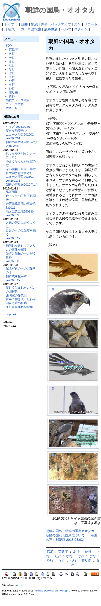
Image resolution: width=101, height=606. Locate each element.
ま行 (12, 77)
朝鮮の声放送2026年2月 (22, 142)
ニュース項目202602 (20, 134)
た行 (12, 65)
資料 (12, 96)
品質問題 (12, 192)
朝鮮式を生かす (16, 276)
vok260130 (13, 215)
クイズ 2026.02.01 (18, 126)
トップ (9, 24)
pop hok (11, 314)
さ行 (12, 61)
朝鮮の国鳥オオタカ (79, 531)
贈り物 (13, 92)
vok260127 (13, 280)
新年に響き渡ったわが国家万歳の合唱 (21, 301)
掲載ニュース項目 (18, 100)
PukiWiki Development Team (51, 590)
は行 (12, 73)
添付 (77, 24)
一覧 (21, 29)
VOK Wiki (12, 146)
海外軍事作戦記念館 (19, 307)
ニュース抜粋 (15, 104)
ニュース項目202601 (20, 176)
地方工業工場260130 (20, 211)
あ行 (12, 53)
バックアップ (60, 24)
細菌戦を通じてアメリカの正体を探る (21, 247)
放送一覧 (12, 108)
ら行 (12, 84)
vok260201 (13, 138)
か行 (12, 57)
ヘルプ (66, 29)
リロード (91, 24)
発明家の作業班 (16, 295)
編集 (24, 24)
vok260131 (13, 180)
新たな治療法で (16, 130)
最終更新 (51, 29)
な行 (12, 69)
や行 (12, 80)
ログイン (81, 29)
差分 (44, 24)
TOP (9, 45)
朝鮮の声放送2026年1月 (22, 184)
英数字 (13, 49)
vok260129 (13, 238)
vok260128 (13, 261)
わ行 (12, 88)
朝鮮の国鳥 (54, 531)
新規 (11, 29)
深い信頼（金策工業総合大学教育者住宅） (21, 171)
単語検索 (34, 29)
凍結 (34, 24)
